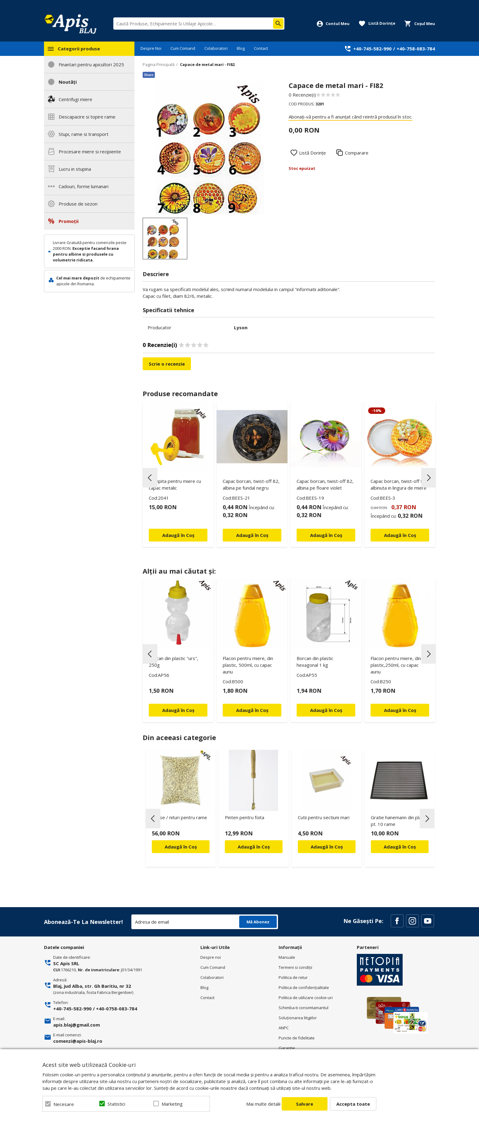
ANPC (284, 1028)
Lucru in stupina (75, 169)
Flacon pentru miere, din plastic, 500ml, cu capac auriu (248, 665)
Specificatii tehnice (168, 310)
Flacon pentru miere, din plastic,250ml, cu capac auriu (396, 665)
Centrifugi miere (75, 99)
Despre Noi (151, 48)
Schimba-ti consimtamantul (303, 1007)
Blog (241, 48)
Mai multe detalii (263, 1104)
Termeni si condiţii (295, 967)
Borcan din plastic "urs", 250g (173, 661)
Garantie (287, 1048)
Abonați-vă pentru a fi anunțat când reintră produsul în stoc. (350, 117)
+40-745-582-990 (372, 49)
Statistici (116, 1104)
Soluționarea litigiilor (298, 1017)
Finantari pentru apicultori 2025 (91, 64)
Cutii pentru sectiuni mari (323, 817)
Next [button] (428, 477)
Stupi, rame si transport (83, 134)
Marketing (172, 1104)
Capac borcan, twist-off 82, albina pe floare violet (325, 484)
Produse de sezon (78, 204)
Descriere (156, 274)
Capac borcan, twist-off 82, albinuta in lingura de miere (399, 484)
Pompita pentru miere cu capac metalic (175, 484)
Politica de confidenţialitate (304, 987)
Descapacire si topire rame (87, 117)
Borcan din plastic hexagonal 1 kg (315, 661)
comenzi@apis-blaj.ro (77, 1041)
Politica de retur (293, 977)
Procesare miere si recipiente (90, 151)
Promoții (69, 221)
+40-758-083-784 (416, 49)
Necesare (63, 1104)
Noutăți (68, 82)
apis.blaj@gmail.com (76, 1025)
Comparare (356, 153)
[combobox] (198, 23)
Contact (261, 48)
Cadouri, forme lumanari (83, 186)
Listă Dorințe (312, 153)
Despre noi (210, 957)
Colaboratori (216, 48)
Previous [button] (150, 477)
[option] (209, 147)
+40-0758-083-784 (116, 1008)
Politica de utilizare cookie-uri (306, 997)
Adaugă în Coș (181, 847)
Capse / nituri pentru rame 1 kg (179, 820)
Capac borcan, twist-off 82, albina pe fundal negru (251, 484)
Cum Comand (182, 48)
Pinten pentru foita (244, 817)
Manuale (287, 957)
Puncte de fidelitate (297, 1038)
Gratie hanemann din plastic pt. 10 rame (400, 820)
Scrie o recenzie (167, 364)
